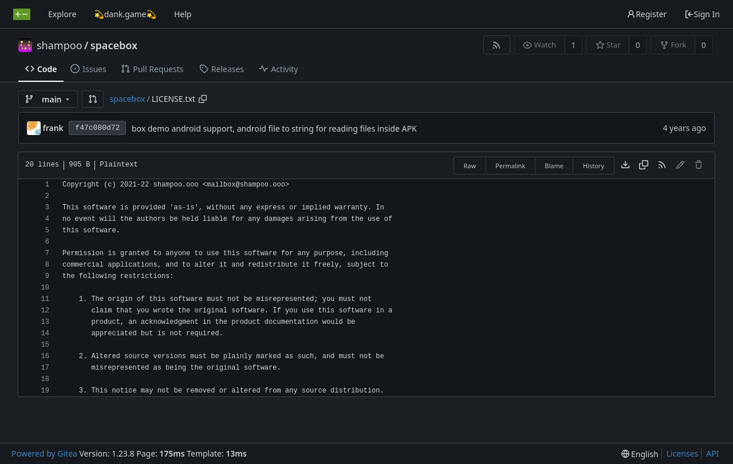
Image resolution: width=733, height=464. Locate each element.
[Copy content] (644, 165)
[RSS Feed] (496, 44)
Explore (62, 14)
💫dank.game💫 (125, 14)
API (712, 453)
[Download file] (625, 165)
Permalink (510, 165)
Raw (469, 165)
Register (646, 14)
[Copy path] (203, 99)
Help (183, 14)
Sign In (702, 14)
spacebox (113, 45)
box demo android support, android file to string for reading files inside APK (274, 128)
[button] (93, 99)
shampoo (59, 45)
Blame (554, 165)
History (593, 165)
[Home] (22, 14)
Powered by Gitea (44, 453)
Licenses (683, 453)
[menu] (640, 454)
